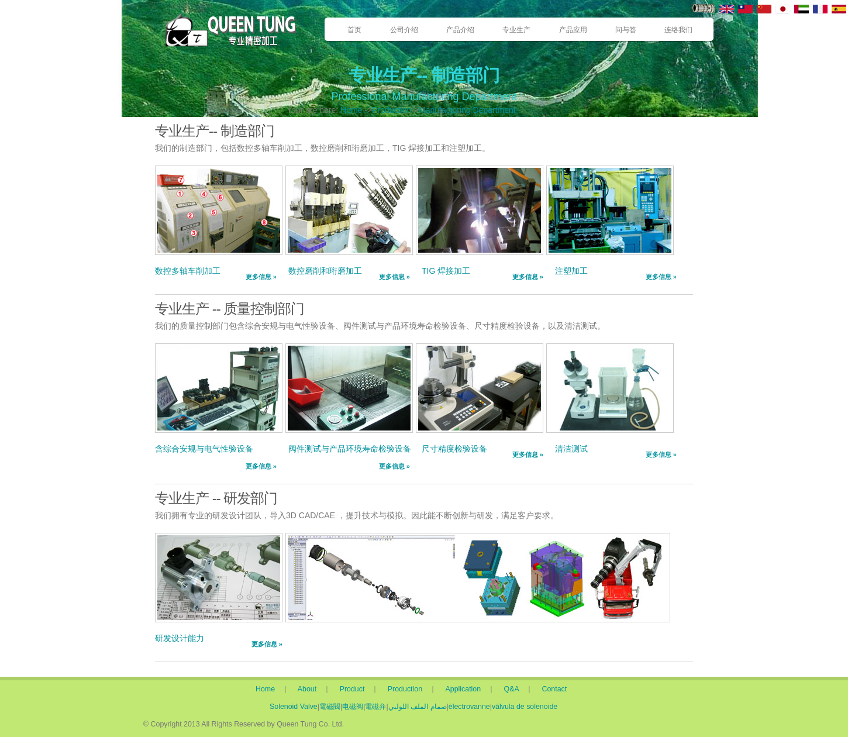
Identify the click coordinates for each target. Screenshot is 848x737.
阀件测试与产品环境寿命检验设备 (349, 448)
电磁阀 (352, 706)
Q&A (515, 689)
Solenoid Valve (294, 706)
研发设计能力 (179, 638)
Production (391, 110)
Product (354, 689)
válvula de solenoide (524, 706)
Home (351, 110)
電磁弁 (375, 706)
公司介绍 (404, 30)
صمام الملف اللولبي (417, 706)
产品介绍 (460, 30)
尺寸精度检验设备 (454, 448)
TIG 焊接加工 (446, 270)
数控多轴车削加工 (187, 270)
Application (467, 689)
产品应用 (573, 30)
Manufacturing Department (467, 110)
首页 (354, 30)
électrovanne (469, 706)
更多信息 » (261, 276)
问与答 (625, 30)
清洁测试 (571, 448)
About (309, 689)
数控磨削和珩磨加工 (325, 270)
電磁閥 (329, 706)
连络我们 (678, 30)
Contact (554, 689)
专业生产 (516, 30)
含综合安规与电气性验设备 (204, 448)
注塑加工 (571, 270)
